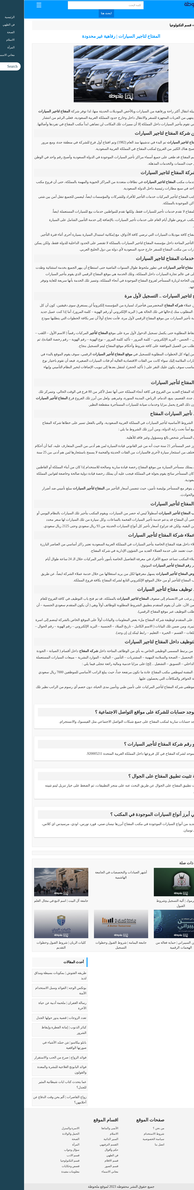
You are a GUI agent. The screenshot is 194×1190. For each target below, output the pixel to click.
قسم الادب (49, 1155)
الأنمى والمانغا (85, 1128)
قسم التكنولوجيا (156, 25)
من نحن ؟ (134, 1128)
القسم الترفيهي (85, 1144)
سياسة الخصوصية (129, 1139)
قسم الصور (87, 1166)
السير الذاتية (87, 1139)
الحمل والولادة (47, 1133)
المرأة (51, 1144)
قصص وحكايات (47, 1166)
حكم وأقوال (87, 1149)
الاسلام (90, 1133)
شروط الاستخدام (130, 1133)
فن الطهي (88, 1155)
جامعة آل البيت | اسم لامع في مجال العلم (37, 901)
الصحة (51, 1139)
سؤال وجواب (48, 1149)
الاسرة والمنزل (47, 1128)
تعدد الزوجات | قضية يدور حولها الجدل (37, 1018)
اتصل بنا (135, 1144)
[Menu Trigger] (15, 5)
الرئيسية (176, 25)
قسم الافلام (87, 1160)
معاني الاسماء (85, 1171)
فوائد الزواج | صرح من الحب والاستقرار (36, 1057)
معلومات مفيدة (46, 1171)
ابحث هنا (82, 13)
